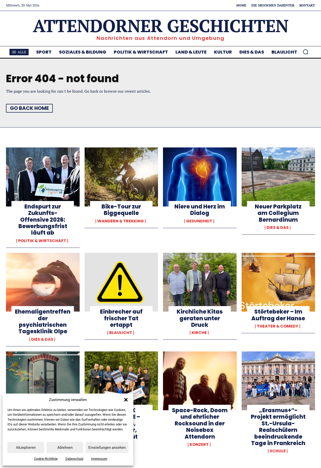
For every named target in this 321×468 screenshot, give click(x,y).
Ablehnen (65, 447)
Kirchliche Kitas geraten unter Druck (200, 318)
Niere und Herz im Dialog (199, 210)
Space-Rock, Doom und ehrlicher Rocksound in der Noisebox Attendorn (200, 423)
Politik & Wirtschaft (42, 241)
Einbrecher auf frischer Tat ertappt (121, 318)
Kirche (199, 333)
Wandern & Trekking (120, 221)
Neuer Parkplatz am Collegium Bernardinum (278, 213)
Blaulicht (120, 333)
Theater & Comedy (277, 326)
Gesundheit (199, 221)
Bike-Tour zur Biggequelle (121, 210)
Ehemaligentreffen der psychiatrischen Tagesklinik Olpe (42, 321)
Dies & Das (278, 228)
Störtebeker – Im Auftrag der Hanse (278, 315)
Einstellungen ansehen (107, 447)
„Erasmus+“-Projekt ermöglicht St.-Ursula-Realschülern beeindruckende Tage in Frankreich (278, 426)
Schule (278, 451)
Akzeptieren (26, 447)
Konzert (199, 445)
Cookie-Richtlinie (46, 459)
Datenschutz (74, 459)
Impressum (99, 459)
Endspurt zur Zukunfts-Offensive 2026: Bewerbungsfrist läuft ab (42, 220)
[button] (125, 399)
